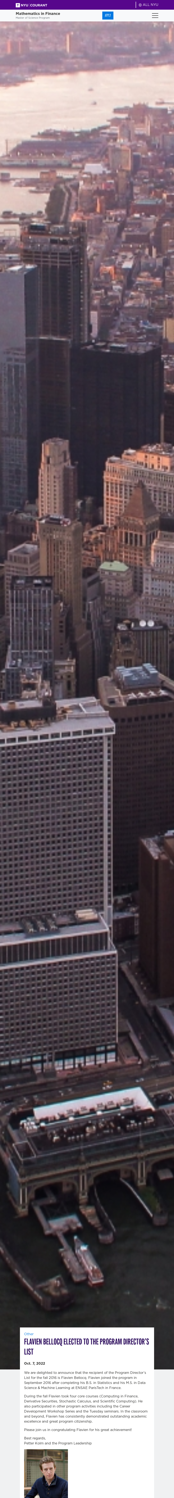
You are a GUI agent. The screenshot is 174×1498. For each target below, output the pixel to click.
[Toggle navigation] (155, 15)
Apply (108, 15)
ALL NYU (148, 5)
